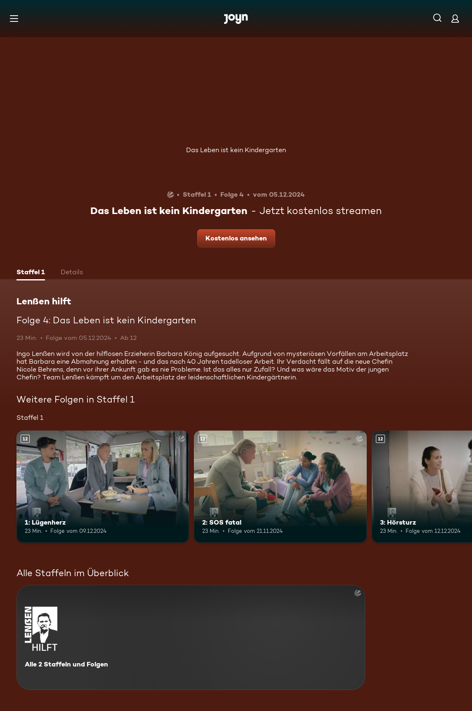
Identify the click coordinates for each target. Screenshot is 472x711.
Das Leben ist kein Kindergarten (236, 150)
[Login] (455, 18)
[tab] (31, 273)
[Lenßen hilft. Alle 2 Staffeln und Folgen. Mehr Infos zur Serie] (191, 637)
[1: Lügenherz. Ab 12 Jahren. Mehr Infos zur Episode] (103, 487)
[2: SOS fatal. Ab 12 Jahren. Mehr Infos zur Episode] (280, 487)
